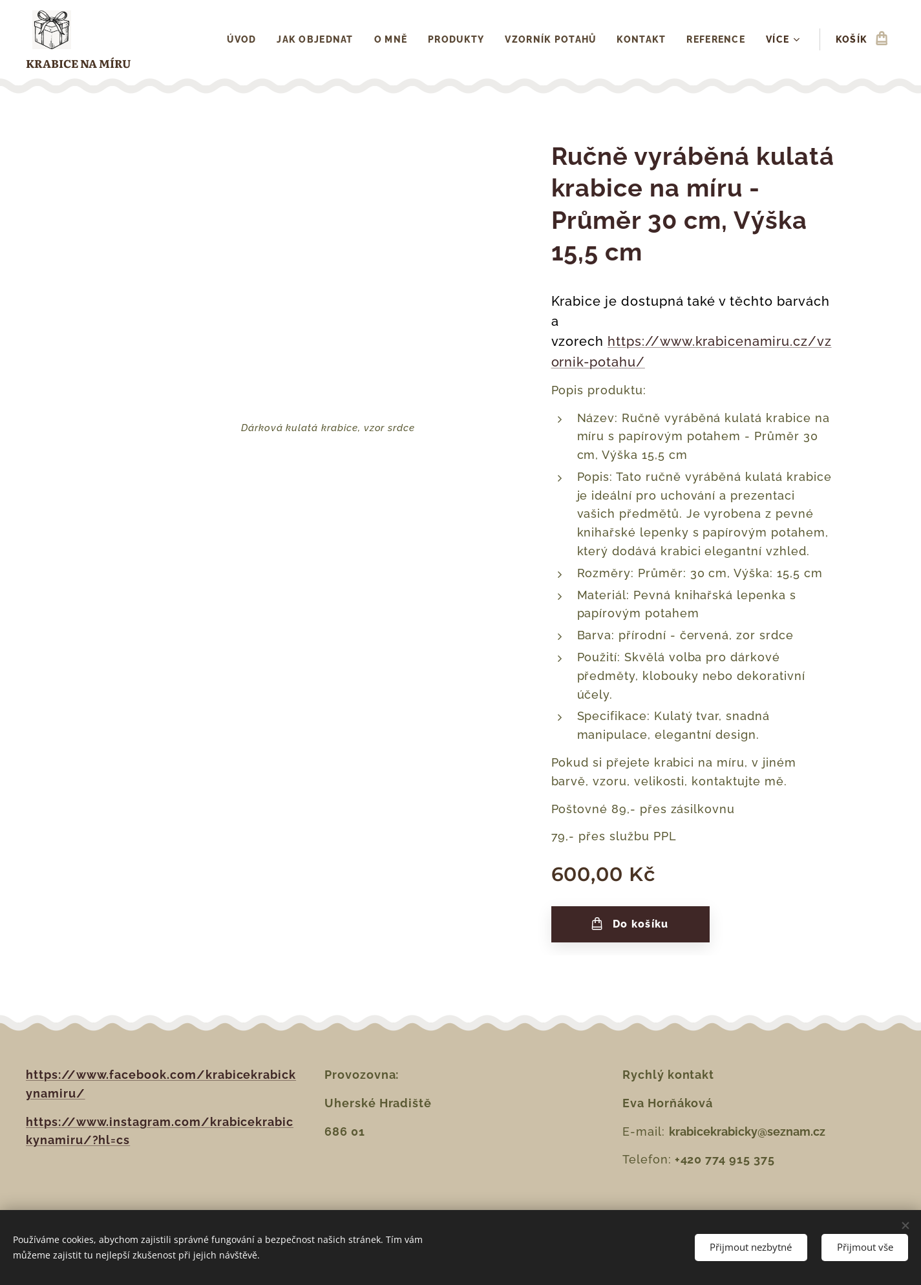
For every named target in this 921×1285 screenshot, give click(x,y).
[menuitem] (240, 39)
